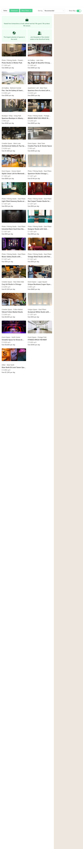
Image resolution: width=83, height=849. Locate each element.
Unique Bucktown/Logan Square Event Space (40, 284)
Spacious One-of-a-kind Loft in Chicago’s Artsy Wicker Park (39, 90)
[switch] (79, 11)
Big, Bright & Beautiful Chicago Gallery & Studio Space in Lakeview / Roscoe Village (39, 63)
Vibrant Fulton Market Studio (12, 312)
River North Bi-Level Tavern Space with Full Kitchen (14, 367)
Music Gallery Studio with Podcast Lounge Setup (11, 257)
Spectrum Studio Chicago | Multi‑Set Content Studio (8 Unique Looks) (38, 174)
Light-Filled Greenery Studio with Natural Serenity (14, 201)
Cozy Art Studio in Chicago (11, 284)
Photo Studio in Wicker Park (12, 63)
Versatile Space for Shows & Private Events (12, 340)
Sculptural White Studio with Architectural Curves (38, 312)
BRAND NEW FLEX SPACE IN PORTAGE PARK (38, 118)
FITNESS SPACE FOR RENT (37, 340)
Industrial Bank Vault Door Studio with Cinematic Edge (14, 229)
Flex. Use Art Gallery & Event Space (12, 90)
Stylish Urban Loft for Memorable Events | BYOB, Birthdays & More (14, 174)
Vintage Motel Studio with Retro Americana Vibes (39, 257)
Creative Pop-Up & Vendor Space (40, 146)
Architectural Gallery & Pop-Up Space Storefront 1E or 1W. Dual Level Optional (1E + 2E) (13, 146)
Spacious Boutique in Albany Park (12, 118)
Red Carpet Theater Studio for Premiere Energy (38, 201)
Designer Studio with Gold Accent (37, 229)
